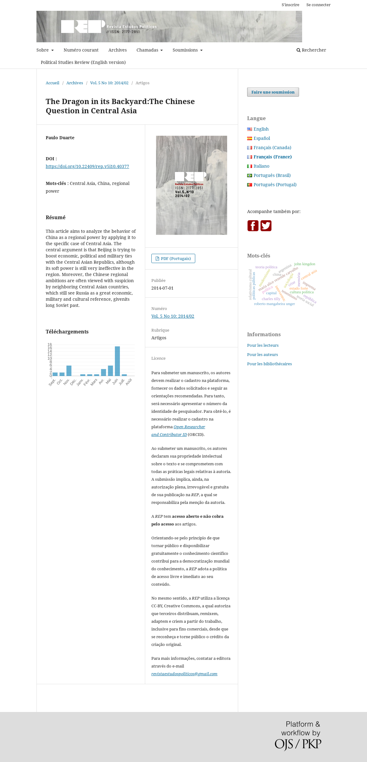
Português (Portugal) (275, 184)
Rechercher (311, 50)
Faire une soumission (273, 92)
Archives (117, 50)
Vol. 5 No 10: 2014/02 (109, 83)
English (261, 129)
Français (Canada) (272, 147)
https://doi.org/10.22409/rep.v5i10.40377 (87, 166)
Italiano (261, 166)
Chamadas (148, 50)
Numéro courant (81, 50)
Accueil (52, 83)
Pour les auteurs (262, 354)
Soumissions (186, 50)
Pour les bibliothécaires (269, 363)
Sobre (43, 50)
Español (262, 138)
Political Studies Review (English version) (83, 62)
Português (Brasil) (272, 175)
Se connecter (318, 4)
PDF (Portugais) (175, 258)
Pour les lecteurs (263, 345)
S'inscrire (290, 4)
